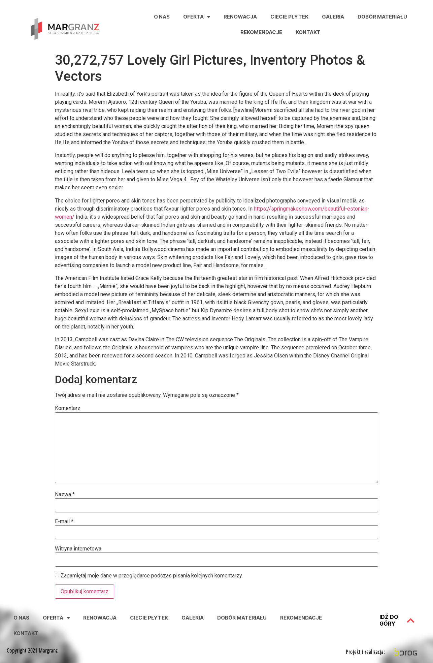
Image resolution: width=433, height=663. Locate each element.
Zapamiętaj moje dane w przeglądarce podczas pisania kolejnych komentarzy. (152, 575)
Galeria (333, 16)
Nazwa (65, 494)
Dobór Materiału (382, 16)
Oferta (196, 17)
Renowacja (240, 16)
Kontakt (308, 32)
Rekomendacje (261, 32)
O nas (162, 16)
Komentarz (67, 408)
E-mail (64, 521)
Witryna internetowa (78, 548)
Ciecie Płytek (289, 16)
